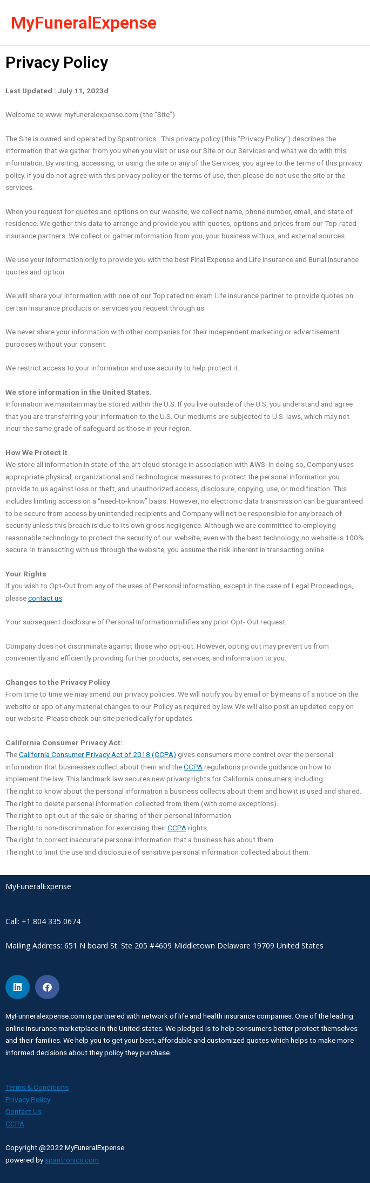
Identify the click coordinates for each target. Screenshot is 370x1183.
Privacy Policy (27, 1099)
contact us (45, 598)
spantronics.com (72, 1160)
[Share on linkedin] (17, 987)
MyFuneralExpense (84, 22)
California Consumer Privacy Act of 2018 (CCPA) (97, 754)
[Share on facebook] (47, 987)
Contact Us (23, 1111)
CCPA (193, 766)
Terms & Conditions (37, 1087)
